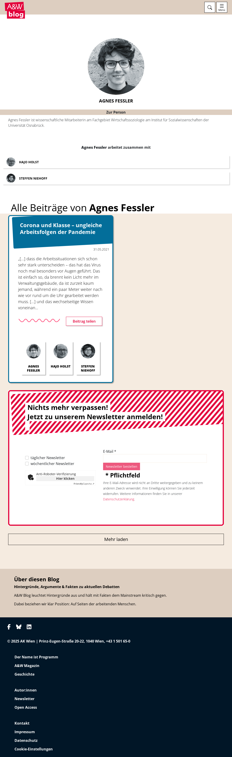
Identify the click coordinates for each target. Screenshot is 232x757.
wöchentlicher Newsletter (52, 463)
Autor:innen (25, 690)
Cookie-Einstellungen (33, 749)
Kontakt (21, 723)
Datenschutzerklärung (118, 499)
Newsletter (24, 698)
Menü (221, 10)
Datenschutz (26, 740)
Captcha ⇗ (84, 483)
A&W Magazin (26, 665)
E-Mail (109, 451)
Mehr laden (116, 539)
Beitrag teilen (84, 321)
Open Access (25, 707)
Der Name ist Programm (36, 657)
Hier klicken (65, 478)
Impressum (24, 731)
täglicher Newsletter (48, 457)
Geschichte (24, 674)
